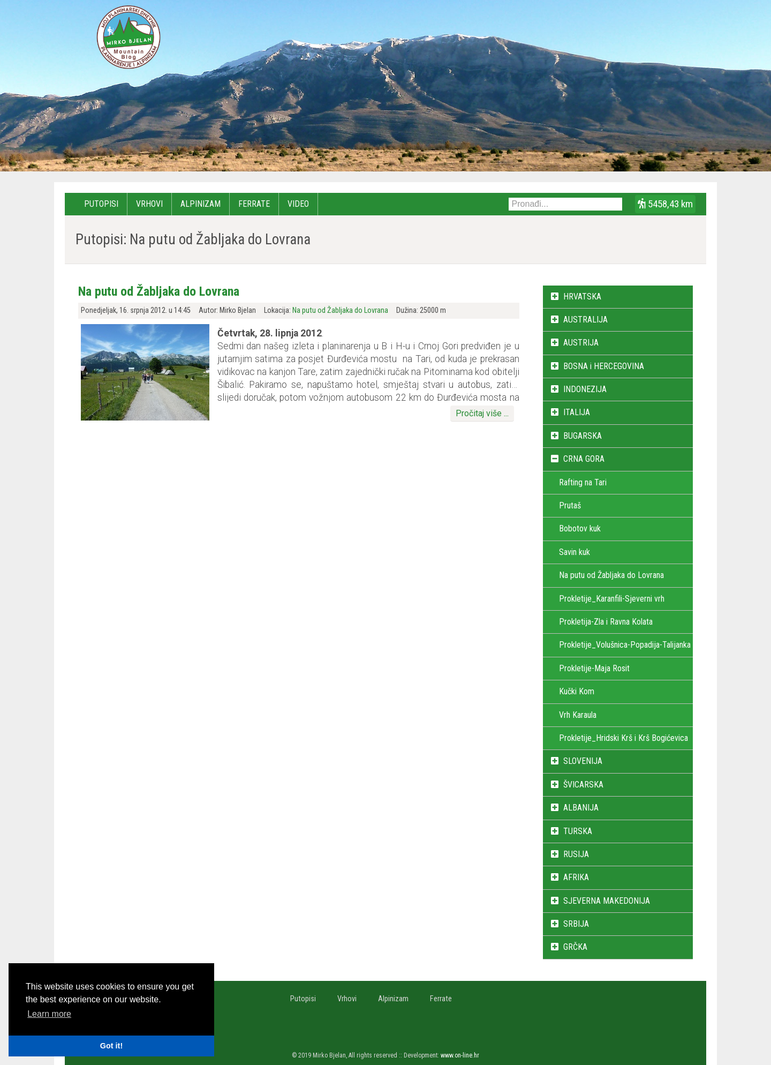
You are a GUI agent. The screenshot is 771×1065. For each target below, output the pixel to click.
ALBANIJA (581, 807)
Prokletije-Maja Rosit (594, 668)
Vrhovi (149, 204)
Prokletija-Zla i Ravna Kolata (606, 622)
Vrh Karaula (577, 715)
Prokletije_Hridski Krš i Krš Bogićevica (623, 738)
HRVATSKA (582, 296)
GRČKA (575, 947)
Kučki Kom (576, 691)
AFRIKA (576, 877)
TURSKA (577, 831)
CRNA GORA (583, 459)
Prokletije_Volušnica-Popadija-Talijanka (625, 645)
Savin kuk (574, 552)
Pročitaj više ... (482, 413)
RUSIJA (576, 854)
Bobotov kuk (580, 528)
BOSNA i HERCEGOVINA (603, 366)
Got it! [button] (111, 1045)
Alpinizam (200, 204)
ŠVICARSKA (583, 784)
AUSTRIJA (581, 343)
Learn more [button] (49, 1013)
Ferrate (254, 204)
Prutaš (570, 505)
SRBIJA (576, 924)
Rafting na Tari (583, 482)
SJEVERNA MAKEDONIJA (606, 901)
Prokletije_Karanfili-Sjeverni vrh (611, 599)
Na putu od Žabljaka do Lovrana (158, 291)
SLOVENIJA (582, 761)
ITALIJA (576, 412)
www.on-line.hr (460, 1055)
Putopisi (101, 204)
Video (298, 204)
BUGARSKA (582, 436)
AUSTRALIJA (585, 319)
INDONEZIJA (585, 389)
